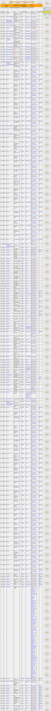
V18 (4, 298)
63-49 (27, 62)
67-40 (27, 327)
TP (22, 13)
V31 (4, 370)
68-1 (27, 345)
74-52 (29, 397)
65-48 (27, 247)
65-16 (29, 225)
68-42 (27, 365)
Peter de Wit (33, 673)
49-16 (27, 49)
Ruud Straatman (33, 667)
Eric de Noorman (10, 16)
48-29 (27, 38)
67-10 (27, 316)
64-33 (27, 107)
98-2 (27, 708)
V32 (4, 372)
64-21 (27, 65)
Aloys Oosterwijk (33, 650)
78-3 (27, 401)
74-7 (27, 392)
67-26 (29, 329)
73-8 (29, 389)
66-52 (27, 303)
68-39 (27, 360)
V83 (4, 681)
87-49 (27, 678)
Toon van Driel (33, 608)
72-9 (29, 385)
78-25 (27, 405)
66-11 (27, 268)
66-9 (27, 263)
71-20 (29, 382)
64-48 (27, 151)
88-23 (29, 681)
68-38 (29, 356)
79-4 (27, 513)
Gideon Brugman (33, 602)
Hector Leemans (33, 636)
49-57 (29, 57)
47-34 (29, 22)
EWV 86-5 (40, 251)
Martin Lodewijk (33, 643)
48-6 (29, 27)
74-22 (27, 393)
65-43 (27, 244)
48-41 (29, 36)
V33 (4, 377)
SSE (23, 685)
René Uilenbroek (33, 669)
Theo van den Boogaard (33, 594)
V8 (4, 59)
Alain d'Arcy (9, 398)
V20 (4, 54)
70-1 (27, 375)
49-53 (29, 54)
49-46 (29, 52)
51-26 (29, 59)
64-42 (27, 134)
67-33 (27, 331)
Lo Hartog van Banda (33, 676)
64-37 (27, 116)
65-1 (27, 170)
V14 (4, 281)
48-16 (29, 33)
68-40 (27, 362)
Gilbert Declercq (33, 605)
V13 (4, 278)
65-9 (27, 202)
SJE (22, 688)
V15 (4, 382)
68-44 (29, 365)
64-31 (29, 98)
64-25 (27, 84)
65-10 (29, 202)
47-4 (27, 20)
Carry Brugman (33, 600)
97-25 (27, 706)
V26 (4, 351)
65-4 (27, 183)
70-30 (29, 377)
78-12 (27, 453)
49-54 (27, 57)
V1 (4, 291)
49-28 (29, 49)
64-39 (27, 121)
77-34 (29, 398)
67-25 (27, 329)
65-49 (27, 250)
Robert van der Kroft (33, 629)
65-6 (29, 188)
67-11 (29, 316)
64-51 (29, 160)
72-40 (27, 389)
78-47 (29, 405)
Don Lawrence (33, 634)
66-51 (27, 301)
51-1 (27, 58)
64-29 (27, 93)
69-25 (27, 367)
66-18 (27, 273)
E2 (4, 586)
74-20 (29, 392)
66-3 (27, 258)
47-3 (27, 16)
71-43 (27, 385)
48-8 (27, 33)
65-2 (27, 174)
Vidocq (8, 247)
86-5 (27, 574)
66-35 (27, 286)
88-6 (27, 681)
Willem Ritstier (33, 652)
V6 (4, 261)
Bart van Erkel (32, 611)
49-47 (27, 54)
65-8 (27, 197)
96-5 (27, 693)
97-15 (27, 701)
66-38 (27, 291)
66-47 (27, 296)
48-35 (29, 38)
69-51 (29, 370)
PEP (23, 62)
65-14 (27, 220)
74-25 (27, 394)
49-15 (29, 47)
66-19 (27, 276)
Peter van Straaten (33, 665)
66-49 (27, 298)
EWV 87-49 (40, 689)
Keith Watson (33, 671)
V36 (4, 678)
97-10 (27, 696)
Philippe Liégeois (33, 641)
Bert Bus (33, 603)
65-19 (27, 239)
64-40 (29, 121)
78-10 (27, 430)
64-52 (27, 165)
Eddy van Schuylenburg (33, 657)
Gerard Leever (32, 638)
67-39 (27, 336)
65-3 (27, 179)
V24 (4, 345)
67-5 (27, 311)
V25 (4, 349)
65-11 (27, 207)
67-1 (27, 306)
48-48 (29, 43)
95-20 (27, 688)
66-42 (27, 293)
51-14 (29, 58)
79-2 (27, 490)
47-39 (29, 25)
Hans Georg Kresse (33, 14)
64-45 (29, 137)
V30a (5, 365)
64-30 (27, 98)
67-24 (29, 326)
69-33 (27, 368)
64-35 (27, 111)
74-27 (29, 394)
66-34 (27, 283)
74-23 (29, 393)
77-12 (27, 398)
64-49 (27, 156)
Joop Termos (33, 67)
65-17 (27, 230)
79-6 (27, 523)
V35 (4, 584)
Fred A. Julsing (33, 621)
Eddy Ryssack (32, 654)
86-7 (27, 579)
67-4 (27, 308)
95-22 (27, 690)
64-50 (27, 160)
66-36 (27, 288)
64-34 (29, 107)
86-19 (27, 584)
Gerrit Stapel (33, 661)
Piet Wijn (34, 674)
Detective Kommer (8, 39)
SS (22, 681)
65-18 (27, 234)
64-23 (27, 74)
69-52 (27, 372)
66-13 (27, 271)
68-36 (27, 356)
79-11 (27, 560)
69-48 (27, 370)
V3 (4, 252)
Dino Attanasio (33, 587)
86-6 (27, 576)
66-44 (29, 293)
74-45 (27, 397)
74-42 (27, 396)
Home (6, 5)
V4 (4, 255)
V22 (4, 319)
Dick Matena (33, 646)
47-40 (27, 31)
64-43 (29, 129)
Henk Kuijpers (33, 632)
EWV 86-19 (40, 686)
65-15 (27, 225)
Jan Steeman (33, 663)
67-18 (27, 324)
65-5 (27, 188)
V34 (4, 581)
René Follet (33, 612)
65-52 (27, 255)
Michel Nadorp (33, 648)
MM (23, 401)
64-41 (27, 125)
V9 (4, 268)
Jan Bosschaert (33, 596)
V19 (4, 303)
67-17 (27, 321)
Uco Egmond (33, 609)
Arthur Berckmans (33, 590)
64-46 (27, 142)
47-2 (27, 13)
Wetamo (8, 389)
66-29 (27, 278)
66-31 (27, 281)
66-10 (27, 266)
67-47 (27, 342)
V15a (5, 283)
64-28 (27, 88)
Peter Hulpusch (33, 618)
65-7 (27, 193)
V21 (4, 313)
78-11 (27, 439)
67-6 (29, 311)
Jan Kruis (33, 630)
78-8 (27, 407)
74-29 (27, 395)
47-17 (27, 17)
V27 (4, 356)
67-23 (27, 326)
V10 (4, 22)
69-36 (29, 368)
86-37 (27, 586)
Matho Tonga (9, 375)
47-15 (29, 16)
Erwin (8, 291)
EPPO (23, 398)
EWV (23, 574)
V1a (4, 247)
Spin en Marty (9, 125)
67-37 (29, 331)
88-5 (29, 678)
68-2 (27, 349)
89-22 (27, 685)
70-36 (27, 380)
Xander (8, 13)
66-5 (27, 261)
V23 (4, 326)
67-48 (29, 327)
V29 (4, 362)
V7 (4, 263)
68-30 (27, 351)
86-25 (29, 584)
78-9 (27, 416)
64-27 (29, 84)
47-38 (29, 13)
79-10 (27, 550)
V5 (4, 258)
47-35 (27, 25)
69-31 (29, 367)
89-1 (27, 682)
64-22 (27, 70)
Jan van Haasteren (33, 616)
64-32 (27, 102)
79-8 (27, 537)
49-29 (27, 52)
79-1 (27, 472)
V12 (4, 276)
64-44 (27, 137)
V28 (4, 360)
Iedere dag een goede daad (9, 21)
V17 (4, 49)
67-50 (29, 342)
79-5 (27, 518)
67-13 (27, 319)
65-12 (27, 211)
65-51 (27, 252)
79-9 (27, 546)
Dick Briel (32, 598)
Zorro (8, 65)
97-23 (27, 703)
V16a (5, 286)
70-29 (29, 375)
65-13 (27, 216)
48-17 (27, 36)
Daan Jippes (33, 619)
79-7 (27, 532)
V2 (4, 250)
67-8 (27, 313)
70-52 (27, 382)
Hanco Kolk (33, 623)
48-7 (29, 31)
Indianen (8, 380)
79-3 (27, 504)
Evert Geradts (33, 614)
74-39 (29, 395)
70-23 (27, 377)
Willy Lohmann (33, 645)
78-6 (28, 401)
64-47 (27, 146)
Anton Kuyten (32, 388)
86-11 (29, 581)
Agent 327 (9, 586)
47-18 (27, 22)
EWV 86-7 (40, 378)
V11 (4, 273)
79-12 (27, 569)
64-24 (27, 79)
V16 (4, 392)
